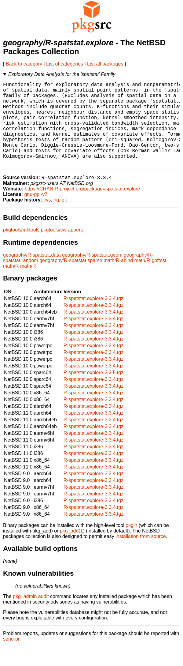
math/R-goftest (150, 279)
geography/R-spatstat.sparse (70, 279)
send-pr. (12, 658)
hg (56, 219)
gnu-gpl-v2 (35, 213)
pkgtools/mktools (21, 249)
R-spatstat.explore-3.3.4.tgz (94, 317)
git (64, 219)
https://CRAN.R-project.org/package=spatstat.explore (82, 208)
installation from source (140, 555)
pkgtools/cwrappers (62, 249)
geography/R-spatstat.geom (92, 274)
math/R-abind (118, 279)
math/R (11, 285)
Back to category (24, 63)
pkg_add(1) (72, 550)
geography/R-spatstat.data (32, 274)
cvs (47, 219)
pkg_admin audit (31, 615)
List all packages (105, 63)
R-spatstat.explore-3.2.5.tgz (94, 391)
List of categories (64, 63)
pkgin (131, 544)
